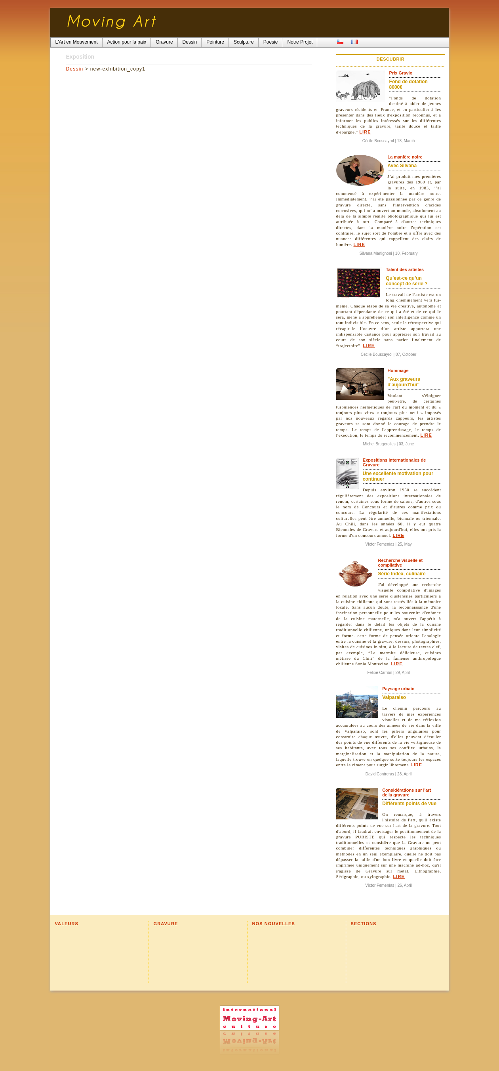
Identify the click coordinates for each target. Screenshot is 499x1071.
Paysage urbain (398, 688)
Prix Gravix (400, 73)
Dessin (75, 69)
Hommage (398, 370)
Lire (365, 132)
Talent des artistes (405, 269)
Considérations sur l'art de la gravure (406, 792)
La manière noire (405, 157)
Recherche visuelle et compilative (400, 562)
